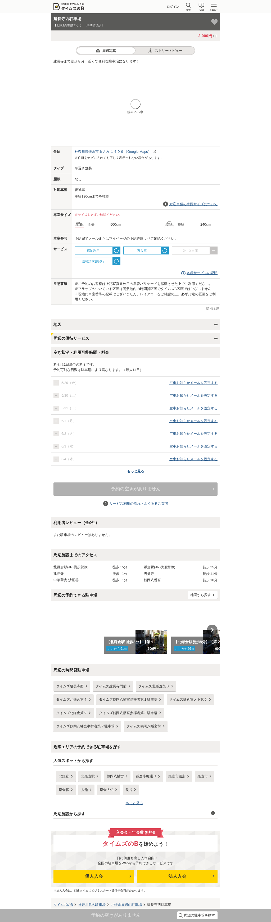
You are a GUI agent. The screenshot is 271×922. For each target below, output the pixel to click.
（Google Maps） (113, 152)
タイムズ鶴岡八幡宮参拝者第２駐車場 (85, 726)
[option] (135, 630)
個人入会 (94, 876)
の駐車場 (92, 905)
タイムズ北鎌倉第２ (71, 713)
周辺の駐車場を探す (199, 915)
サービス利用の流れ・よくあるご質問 (139, 503)
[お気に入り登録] (214, 22)
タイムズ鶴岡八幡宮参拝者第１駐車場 (128, 699)
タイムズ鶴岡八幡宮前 (144, 726)
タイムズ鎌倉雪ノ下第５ (188, 699)
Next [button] (212, 630)
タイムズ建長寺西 (70, 686)
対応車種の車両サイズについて (193, 204)
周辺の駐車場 (126, 905)
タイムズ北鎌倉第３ (153, 686)
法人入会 (177, 876)
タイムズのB (63, 905)
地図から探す (200, 595)
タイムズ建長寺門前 (111, 686)
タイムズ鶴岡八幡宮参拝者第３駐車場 (128, 713)
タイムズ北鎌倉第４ (71, 699)
